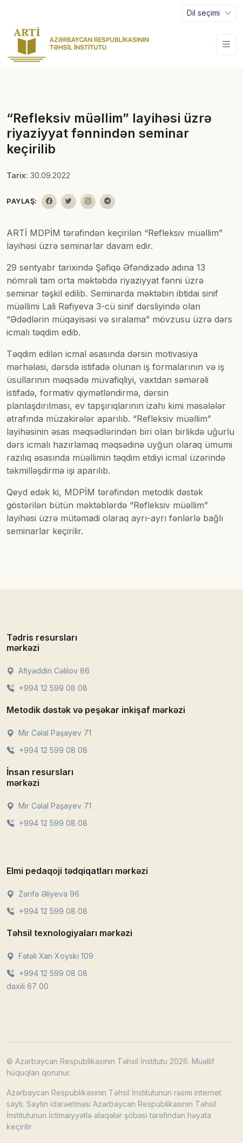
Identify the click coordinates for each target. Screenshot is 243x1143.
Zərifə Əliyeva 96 (42, 893)
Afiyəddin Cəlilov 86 (48, 670)
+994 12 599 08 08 (46, 687)
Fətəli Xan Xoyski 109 (49, 955)
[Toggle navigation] (209, 13)
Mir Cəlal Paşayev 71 (48, 732)
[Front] (78, 44)
